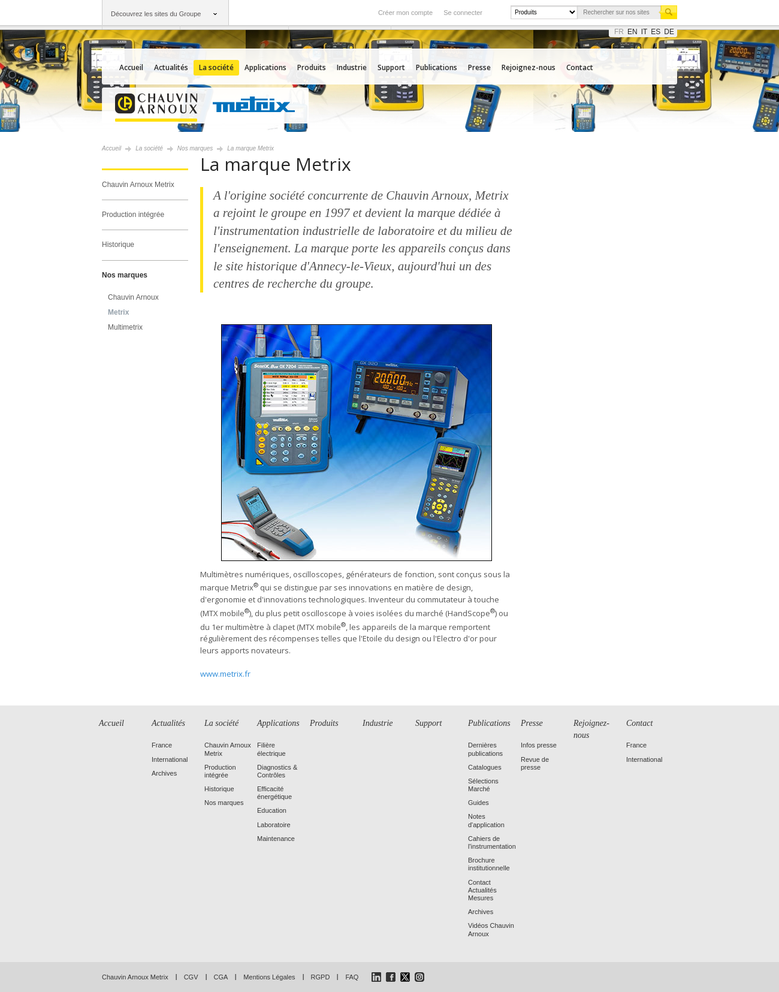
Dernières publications (485, 748)
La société (216, 67)
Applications (265, 67)
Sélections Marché (483, 784)
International (170, 759)
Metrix (118, 312)
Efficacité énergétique (274, 792)
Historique (118, 244)
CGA (221, 977)
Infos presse (539, 745)
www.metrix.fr (225, 673)
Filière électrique (271, 748)
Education (271, 810)
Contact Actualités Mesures (482, 890)
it (644, 32)
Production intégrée (133, 214)
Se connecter (462, 12)
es (655, 32)
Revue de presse (535, 763)
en (632, 32)
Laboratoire (274, 824)
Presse (479, 67)
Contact (579, 67)
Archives (164, 773)
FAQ (351, 977)
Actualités (171, 67)
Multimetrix (125, 327)
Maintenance (276, 838)
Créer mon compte (405, 12)
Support (391, 67)
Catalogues (485, 767)
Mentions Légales (269, 977)
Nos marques (124, 275)
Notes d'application (486, 820)
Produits (311, 67)
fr (619, 32)
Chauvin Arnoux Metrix (138, 184)
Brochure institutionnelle (489, 864)
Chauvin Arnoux (133, 297)
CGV (191, 977)
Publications (436, 67)
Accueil (131, 67)
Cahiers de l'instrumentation (492, 842)
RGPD (320, 977)
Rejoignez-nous (528, 67)
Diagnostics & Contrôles (277, 771)
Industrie (352, 67)
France (162, 745)
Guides (478, 802)
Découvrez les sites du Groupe (156, 13)
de (669, 32)
